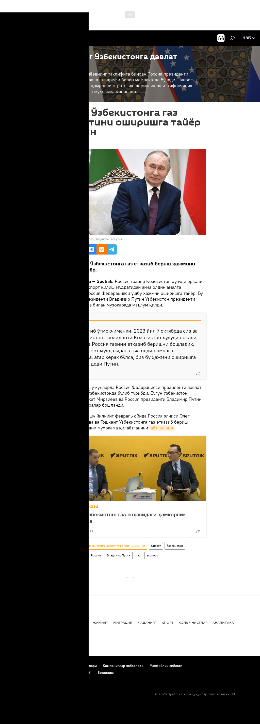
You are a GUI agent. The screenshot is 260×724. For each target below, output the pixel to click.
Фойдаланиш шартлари (77, 665)
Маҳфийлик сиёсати (166, 665)
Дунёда (59, 622)
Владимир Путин (118, 555)
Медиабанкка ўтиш (109, 239)
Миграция (122, 622)
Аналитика (223, 622)
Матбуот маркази (78, 506)
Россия (96, 555)
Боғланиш (13, 665)
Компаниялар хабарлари (123, 665)
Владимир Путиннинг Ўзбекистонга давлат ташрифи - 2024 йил (100, 546)
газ (138, 555)
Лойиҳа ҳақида (40, 665)
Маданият (147, 622)
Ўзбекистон (175, 546)
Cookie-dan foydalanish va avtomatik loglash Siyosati (48, 672)
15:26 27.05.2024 (68, 143)
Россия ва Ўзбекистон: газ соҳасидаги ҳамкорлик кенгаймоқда (122, 517)
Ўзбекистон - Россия (70, 555)
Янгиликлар (17, 622)
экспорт (152, 555)
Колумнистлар (192, 622)
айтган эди (162, 428)
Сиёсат (156, 546)
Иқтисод (79, 622)
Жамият (100, 622)
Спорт (167, 622)
